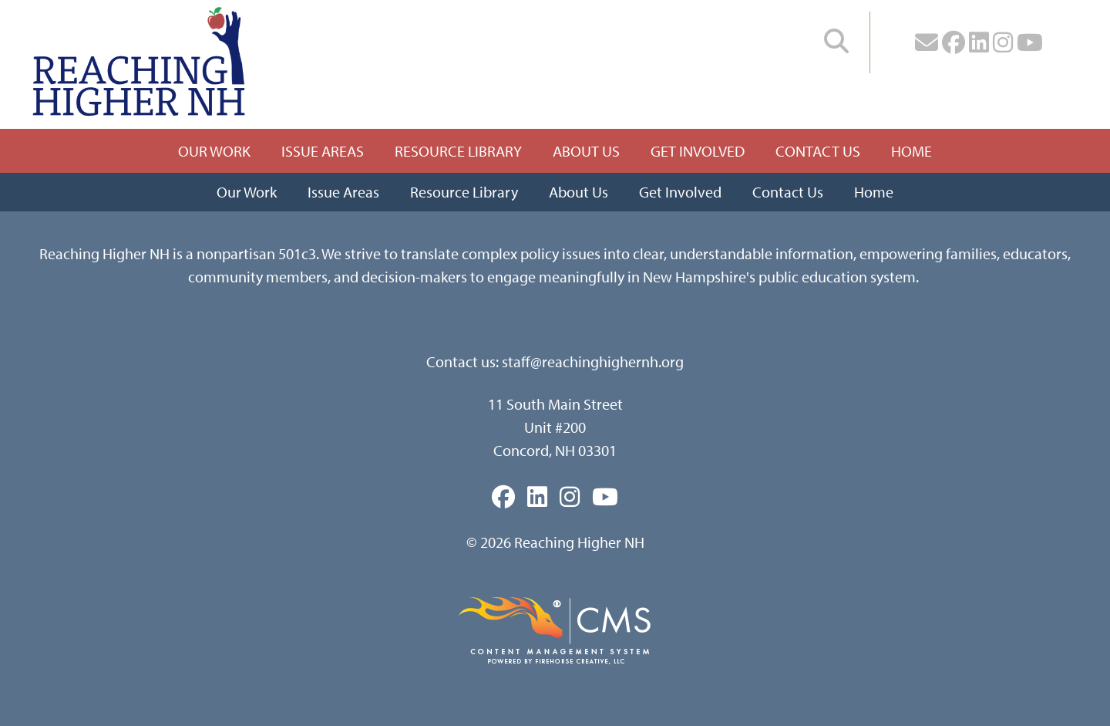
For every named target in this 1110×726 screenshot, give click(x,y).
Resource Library (458, 150)
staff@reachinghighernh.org (593, 361)
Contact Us (817, 150)
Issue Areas (322, 150)
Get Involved (698, 150)
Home (911, 150)
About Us (586, 150)
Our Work (214, 150)
